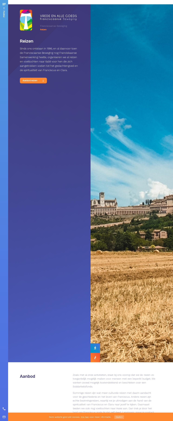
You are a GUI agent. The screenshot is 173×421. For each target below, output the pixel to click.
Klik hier (85, 417)
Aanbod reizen (30, 80)
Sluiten (119, 417)
